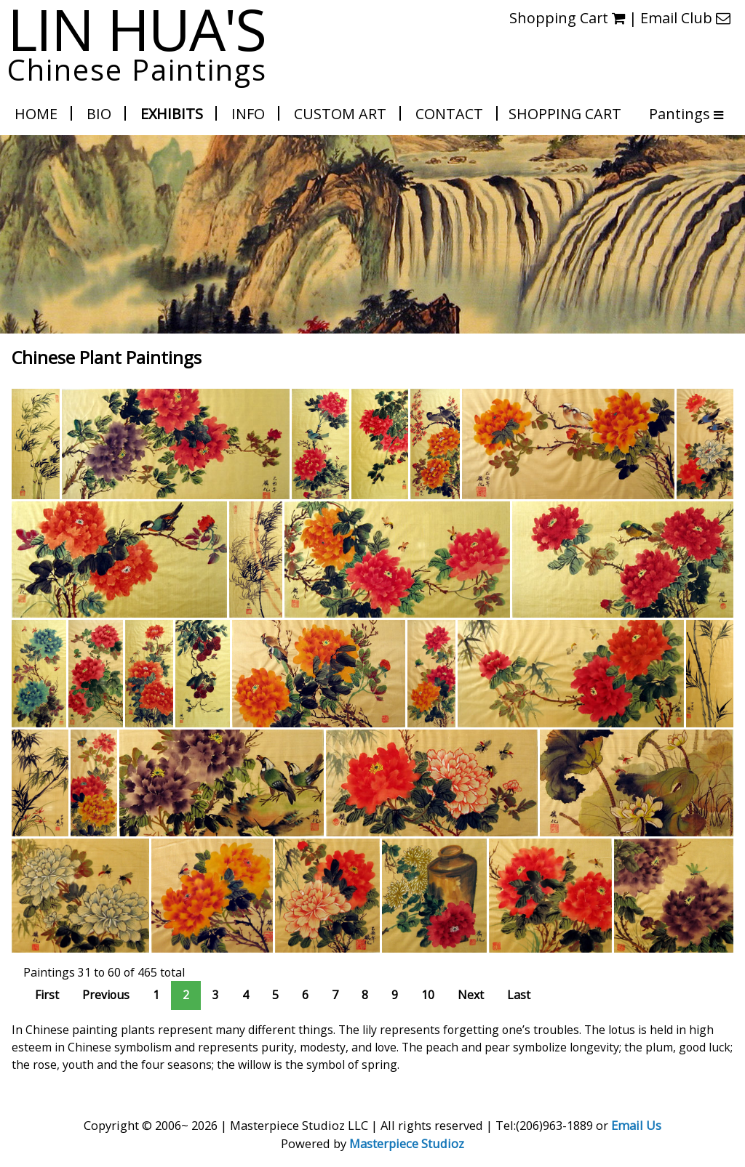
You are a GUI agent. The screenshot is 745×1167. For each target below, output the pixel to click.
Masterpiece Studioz (406, 1143)
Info (248, 114)
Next (471, 995)
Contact (449, 114)
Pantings (678, 114)
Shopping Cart (565, 114)
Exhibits (171, 114)
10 (427, 995)
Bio (99, 114)
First (47, 995)
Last (518, 995)
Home (36, 114)
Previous (106, 995)
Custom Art (340, 114)
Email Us (636, 1125)
